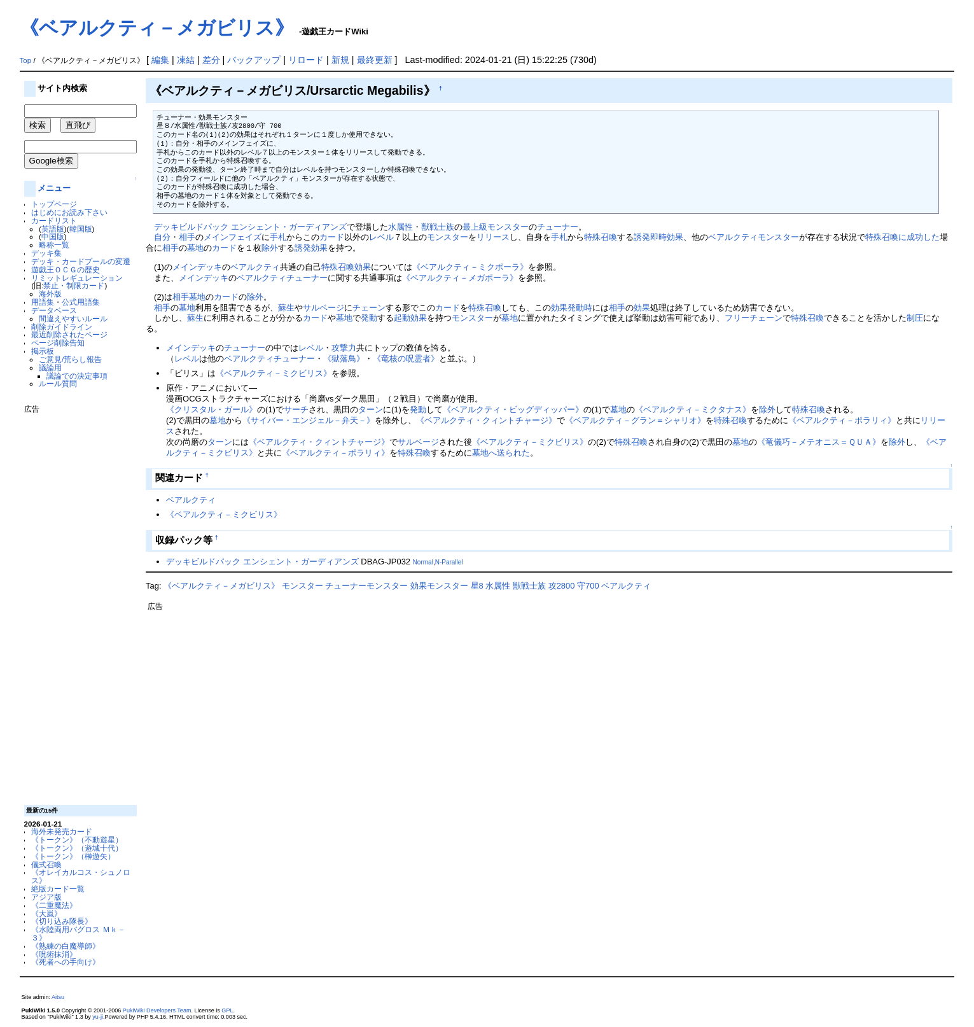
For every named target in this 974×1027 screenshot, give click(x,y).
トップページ (54, 204)
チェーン (369, 307)
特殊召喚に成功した (902, 237)
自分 (162, 237)
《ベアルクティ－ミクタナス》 (693, 409)
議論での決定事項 (77, 376)
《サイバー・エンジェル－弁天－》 (308, 420)
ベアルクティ (733, 237)
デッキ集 (46, 253)
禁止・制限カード (73, 285)
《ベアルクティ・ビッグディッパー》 (513, 409)
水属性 (400, 227)
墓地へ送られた (501, 453)
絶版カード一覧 (58, 888)
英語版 (52, 229)
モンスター (447, 237)
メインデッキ (197, 267)
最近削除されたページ (69, 334)
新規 (340, 60)
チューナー (557, 227)
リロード (306, 60)
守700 (588, 585)
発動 (369, 318)
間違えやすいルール (73, 318)
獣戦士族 (437, 227)
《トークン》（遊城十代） (77, 848)
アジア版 (46, 897)
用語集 (42, 302)
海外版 (50, 294)
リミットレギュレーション (77, 278)
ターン (370, 409)
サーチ (296, 409)
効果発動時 (571, 307)
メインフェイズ (232, 237)
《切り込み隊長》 (61, 921)
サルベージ (323, 307)
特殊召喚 (600, 237)
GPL (227, 1010)
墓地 (195, 248)
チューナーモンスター (366, 585)
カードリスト (54, 220)
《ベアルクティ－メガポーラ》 (460, 278)
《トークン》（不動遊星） (77, 839)
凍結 (186, 60)
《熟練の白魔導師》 (65, 946)
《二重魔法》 (54, 905)
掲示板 (42, 351)
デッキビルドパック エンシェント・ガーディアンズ (250, 227)
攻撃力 (343, 348)
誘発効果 (311, 248)
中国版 (52, 236)
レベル (381, 237)
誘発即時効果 (658, 237)
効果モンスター (439, 585)
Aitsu (58, 997)
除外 (269, 248)
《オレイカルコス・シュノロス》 (80, 876)
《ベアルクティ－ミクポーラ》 (470, 267)
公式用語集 (81, 302)
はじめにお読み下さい (69, 212)
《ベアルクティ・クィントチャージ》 (486, 420)
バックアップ (254, 60)
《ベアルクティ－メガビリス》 (157, 27)
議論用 (50, 367)
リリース (493, 237)
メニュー (54, 188)
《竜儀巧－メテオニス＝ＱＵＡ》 (818, 442)
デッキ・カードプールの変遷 (80, 261)
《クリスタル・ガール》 (211, 409)
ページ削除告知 (58, 343)
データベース (54, 310)
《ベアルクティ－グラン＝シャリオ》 (635, 420)
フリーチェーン (754, 318)
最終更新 (375, 60)
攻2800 (561, 585)
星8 (477, 585)
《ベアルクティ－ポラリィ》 (842, 420)
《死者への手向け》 (65, 962)
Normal (423, 562)
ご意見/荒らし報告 (70, 359)
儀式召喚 (46, 864)
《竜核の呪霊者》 (406, 358)
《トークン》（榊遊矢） (73, 856)
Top (26, 60)
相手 (187, 237)
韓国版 (80, 229)
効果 (362, 267)
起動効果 (410, 318)
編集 (160, 60)
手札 (278, 237)
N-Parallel (449, 562)
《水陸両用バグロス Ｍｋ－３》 (78, 933)
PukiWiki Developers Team (157, 1010)
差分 (211, 60)
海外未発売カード (61, 831)
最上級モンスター (496, 227)
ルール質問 (58, 383)
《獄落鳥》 (344, 358)
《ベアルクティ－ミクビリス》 (273, 373)
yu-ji (97, 1017)
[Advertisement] (75, 604)
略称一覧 (54, 245)
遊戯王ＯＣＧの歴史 (65, 269)
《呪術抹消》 (54, 954)
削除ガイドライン (61, 327)
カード (331, 237)
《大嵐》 (46, 913)
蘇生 (286, 307)
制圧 (915, 318)
